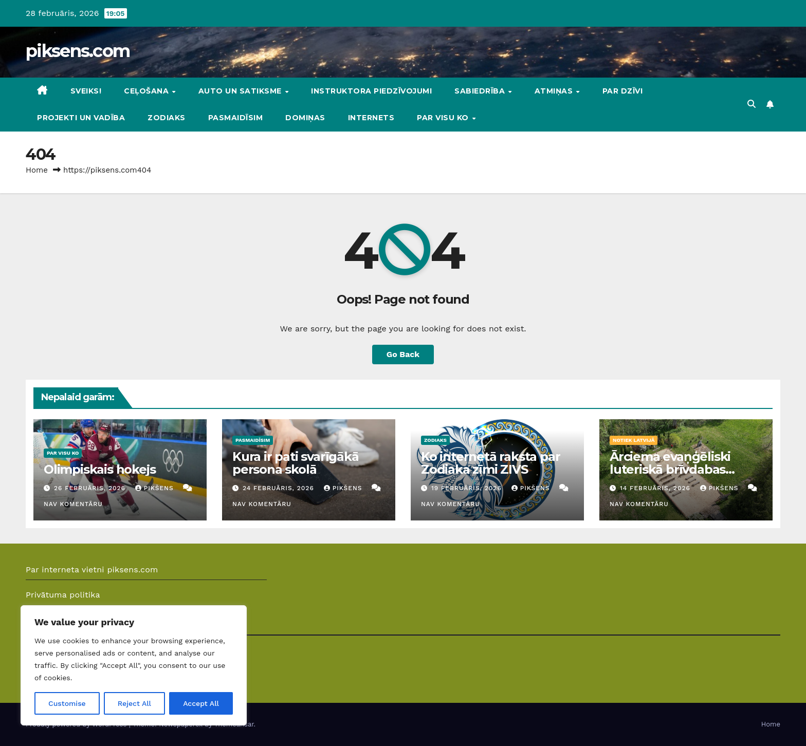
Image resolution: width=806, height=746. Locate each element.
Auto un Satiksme (241, 91)
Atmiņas (555, 91)
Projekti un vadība (81, 117)
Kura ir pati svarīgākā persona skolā (295, 463)
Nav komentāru (73, 504)
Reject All (134, 703)
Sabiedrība (480, 91)
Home (37, 170)
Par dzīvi (622, 91)
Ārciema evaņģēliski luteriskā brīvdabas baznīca (670, 469)
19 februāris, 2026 (467, 488)
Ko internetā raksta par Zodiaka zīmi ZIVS (490, 463)
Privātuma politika (63, 595)
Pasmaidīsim (235, 117)
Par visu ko (444, 117)
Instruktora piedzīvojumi (371, 91)
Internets (371, 117)
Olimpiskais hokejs (99, 469)
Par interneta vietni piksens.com (92, 569)
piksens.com (78, 51)
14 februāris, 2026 (656, 488)
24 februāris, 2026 (280, 488)
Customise (67, 703)
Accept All (201, 703)
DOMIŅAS (305, 117)
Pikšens (155, 488)
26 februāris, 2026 (91, 488)
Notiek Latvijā (633, 440)
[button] (751, 104)
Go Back (403, 354)
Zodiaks (167, 117)
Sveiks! (86, 91)
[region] (134, 665)
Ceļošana (147, 91)
